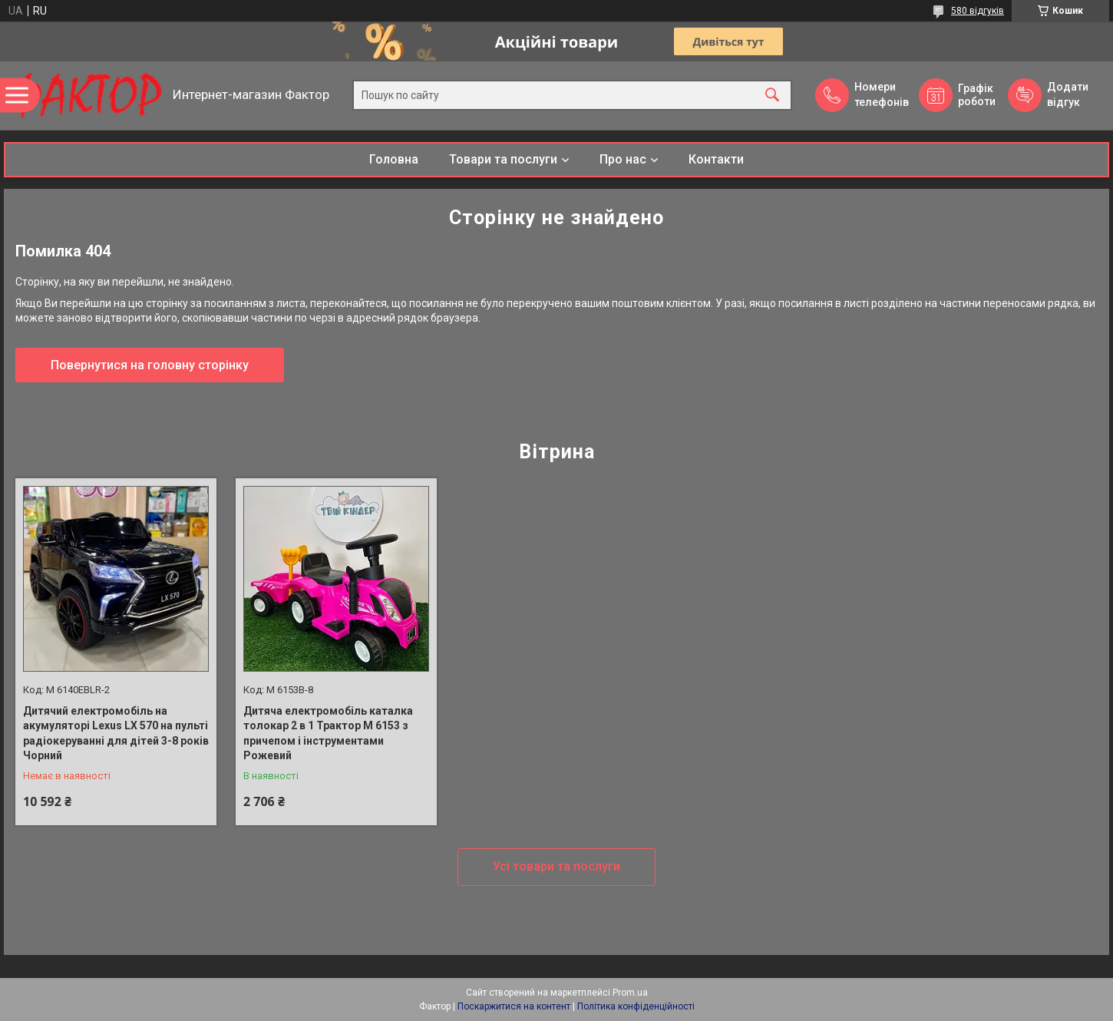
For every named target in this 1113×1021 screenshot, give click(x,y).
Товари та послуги (503, 159)
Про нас (622, 159)
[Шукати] (772, 95)
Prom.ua (630, 992)
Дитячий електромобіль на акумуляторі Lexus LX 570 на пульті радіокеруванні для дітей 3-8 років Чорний (116, 733)
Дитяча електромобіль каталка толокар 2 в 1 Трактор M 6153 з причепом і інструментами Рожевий (328, 733)
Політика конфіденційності (636, 1006)
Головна (393, 159)
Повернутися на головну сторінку (150, 365)
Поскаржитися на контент (513, 1006)
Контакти (716, 159)
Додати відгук (1067, 94)
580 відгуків (977, 10)
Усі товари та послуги (556, 866)
